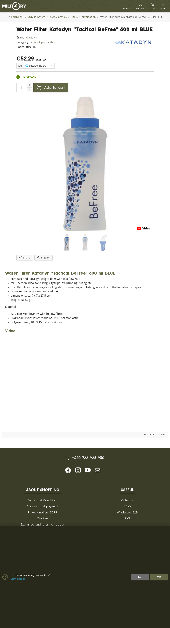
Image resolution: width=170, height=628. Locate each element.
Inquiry (43, 257)
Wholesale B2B (127, 512)
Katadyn (31, 37)
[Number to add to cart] (21, 87)
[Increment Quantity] (29, 85)
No (140, 577)
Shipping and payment (42, 506)
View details (18, 578)
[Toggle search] (127, 6)
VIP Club (127, 518)
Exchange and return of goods (43, 524)
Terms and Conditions (42, 500)
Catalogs (127, 500)
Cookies (42, 518)
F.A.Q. (127, 506)
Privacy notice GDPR (42, 512)
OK (159, 577)
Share (24, 257)
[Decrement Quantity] (29, 89)
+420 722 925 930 (85, 457)
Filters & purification (43, 42)
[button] (141, 6)
